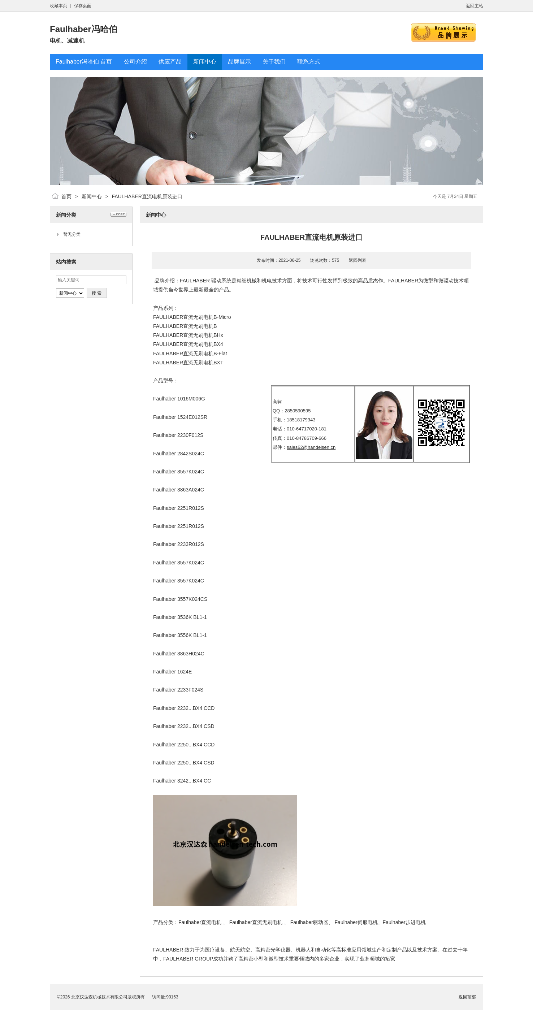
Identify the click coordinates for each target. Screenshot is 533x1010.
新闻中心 (92, 196)
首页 (66, 196)
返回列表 (357, 260)
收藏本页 (58, 5)
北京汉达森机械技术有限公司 (99, 997)
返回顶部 (467, 997)
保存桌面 (82, 5)
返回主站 (474, 5)
